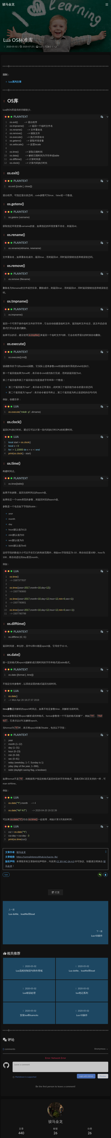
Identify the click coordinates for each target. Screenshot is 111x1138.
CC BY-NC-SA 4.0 (65, 861)
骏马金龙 (21, 852)
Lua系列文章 (15, 81)
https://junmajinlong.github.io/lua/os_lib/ (37, 856)
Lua (40, 46)
